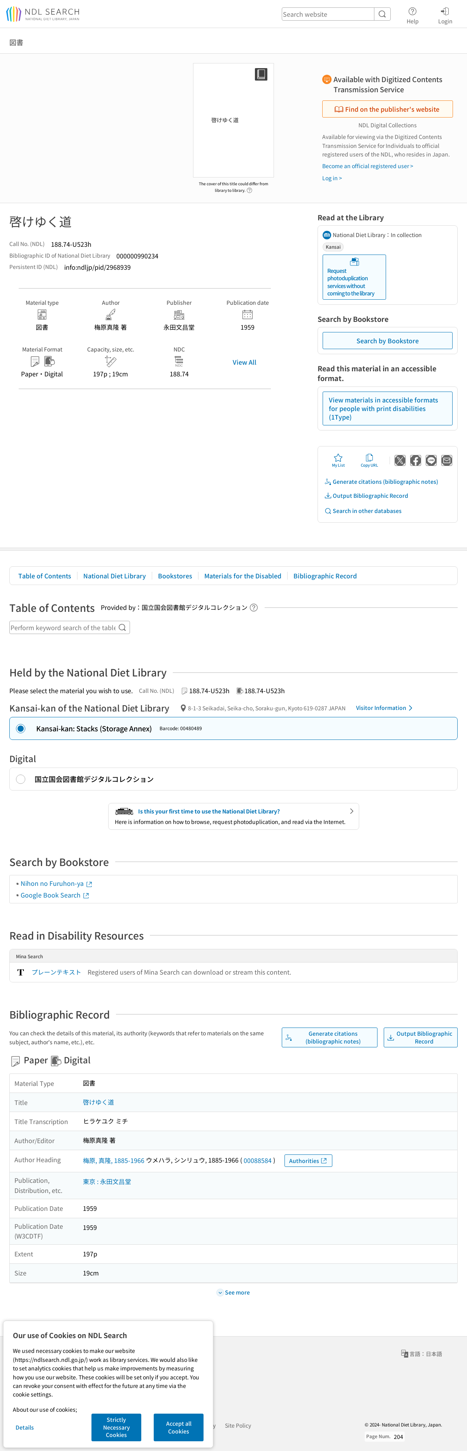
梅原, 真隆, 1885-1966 (113, 1160)
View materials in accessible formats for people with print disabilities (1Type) (383, 408)
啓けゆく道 (98, 1102)
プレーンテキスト (56, 972)
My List (338, 460)
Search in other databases (363, 511)
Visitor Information (385, 708)
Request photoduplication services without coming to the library (350, 277)
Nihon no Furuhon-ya (57, 883)
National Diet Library (114, 575)
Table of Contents (44, 575)
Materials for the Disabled (242, 575)
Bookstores (175, 575)
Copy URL (369, 460)
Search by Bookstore (387, 340)
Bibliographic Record (325, 575)
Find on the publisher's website (386, 109)
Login (445, 14)
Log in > (332, 178)
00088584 (258, 1160)
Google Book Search (55, 894)
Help (413, 14)
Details (25, 1427)
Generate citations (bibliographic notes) (381, 482)
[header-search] (336, 14)
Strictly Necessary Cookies (116, 1427)
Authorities (308, 1161)
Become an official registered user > (367, 166)
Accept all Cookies (178, 1427)
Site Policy (238, 1425)
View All (244, 362)
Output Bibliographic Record (366, 496)
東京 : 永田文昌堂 (107, 1181)
